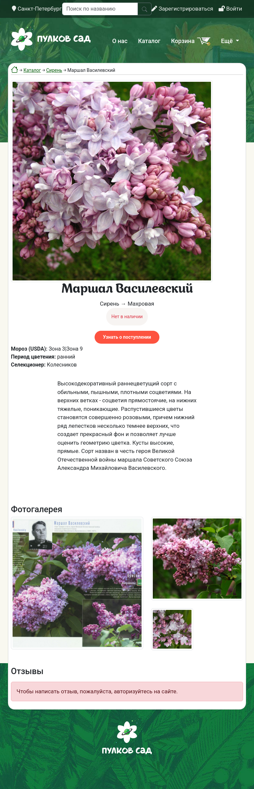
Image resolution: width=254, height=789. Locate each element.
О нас (119, 40)
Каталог (149, 40)
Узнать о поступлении (127, 337)
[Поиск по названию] (100, 9)
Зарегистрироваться (182, 8)
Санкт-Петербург (37, 8)
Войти (230, 8)
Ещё (227, 40)
